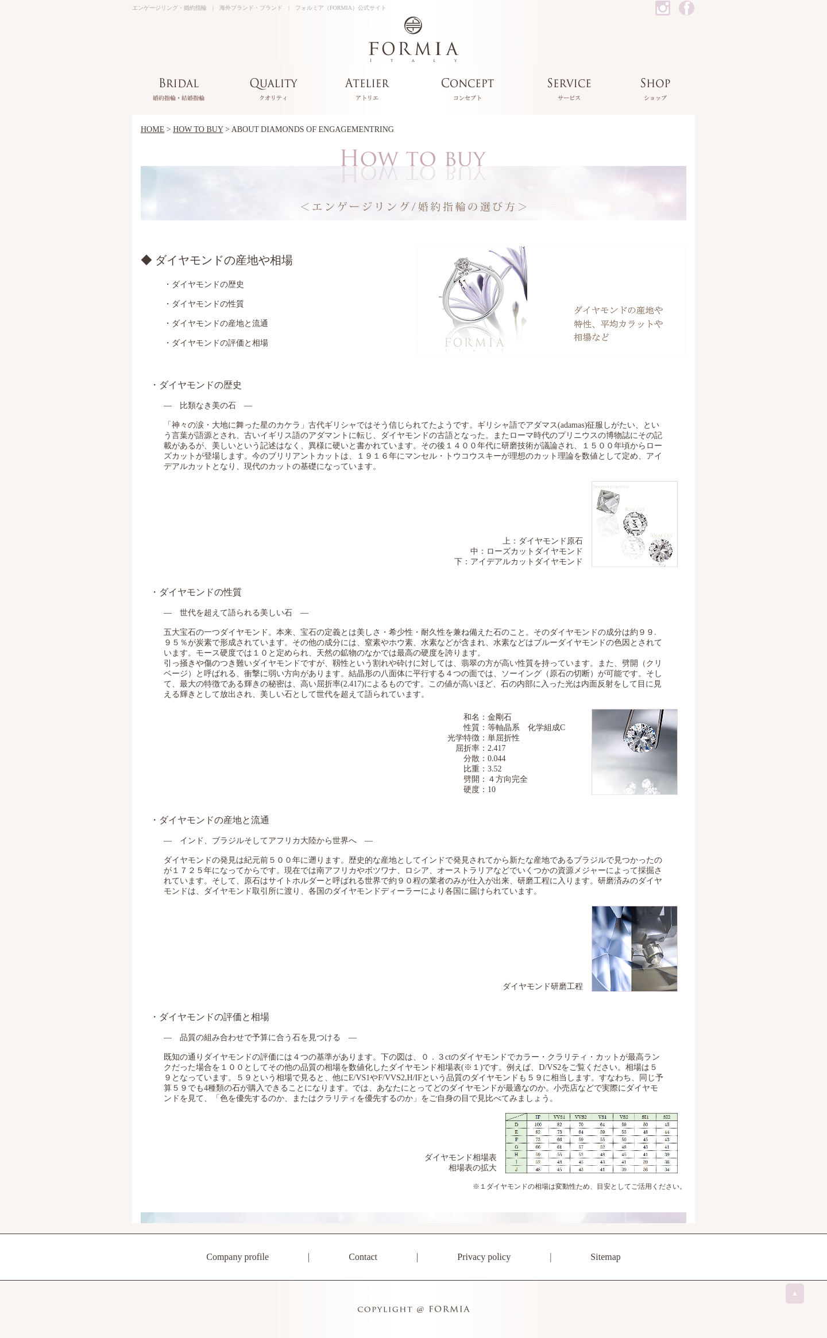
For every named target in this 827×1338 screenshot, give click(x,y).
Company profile (237, 1257)
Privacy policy (484, 1257)
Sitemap (605, 1257)
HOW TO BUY (198, 129)
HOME (152, 129)
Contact (363, 1257)
